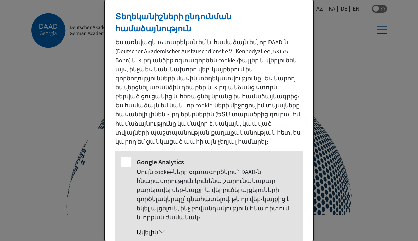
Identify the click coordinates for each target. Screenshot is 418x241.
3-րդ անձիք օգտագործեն (177, 60)
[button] (216, 232)
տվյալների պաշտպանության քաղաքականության (195, 132)
